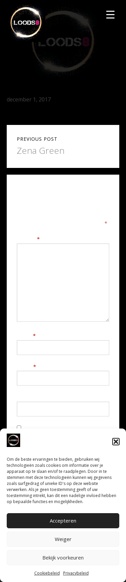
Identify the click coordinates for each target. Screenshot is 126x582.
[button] (116, 441)
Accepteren (63, 520)
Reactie (28, 238)
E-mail (26, 366)
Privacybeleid (76, 573)
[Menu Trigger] (110, 14)
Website (27, 397)
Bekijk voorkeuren (63, 557)
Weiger (63, 539)
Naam (26, 335)
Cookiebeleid (47, 573)
